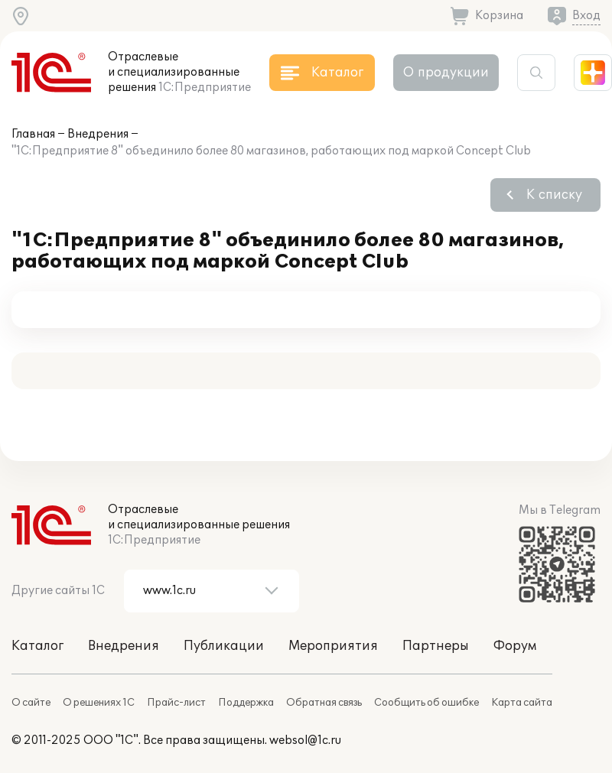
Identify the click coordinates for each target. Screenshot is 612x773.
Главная (33, 134)
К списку (554, 195)
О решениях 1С (99, 703)
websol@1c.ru (305, 740)
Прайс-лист (176, 703)
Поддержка (246, 703)
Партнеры (435, 646)
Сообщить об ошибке (426, 703)
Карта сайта (521, 703)
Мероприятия (333, 646)
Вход (586, 15)
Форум (514, 646)
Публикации (224, 646)
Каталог (37, 646)
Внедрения (98, 134)
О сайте (30, 703)
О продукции (446, 72)
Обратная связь (324, 703)
